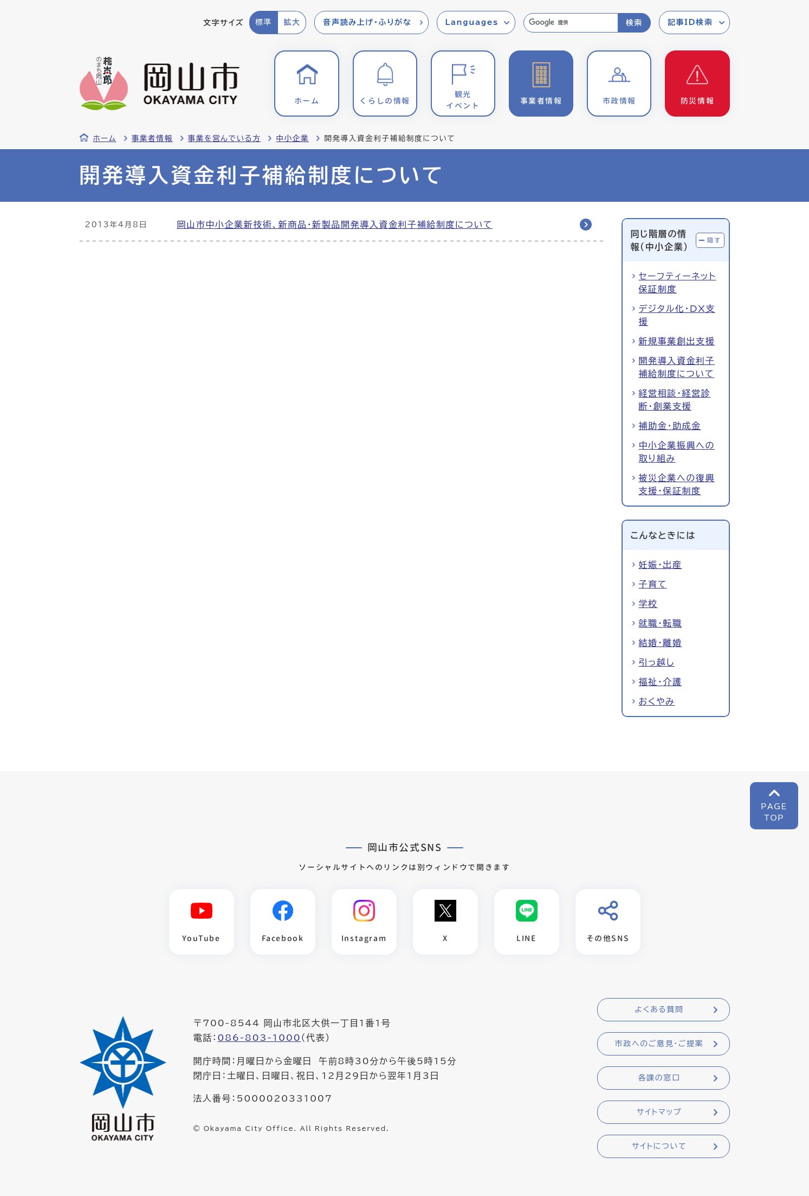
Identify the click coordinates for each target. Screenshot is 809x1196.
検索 (634, 23)
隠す (714, 240)
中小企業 (292, 138)
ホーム (105, 138)
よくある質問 (659, 1009)
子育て (653, 584)
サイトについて (659, 1146)
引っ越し (657, 662)
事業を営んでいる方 (224, 138)
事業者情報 (152, 138)
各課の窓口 (659, 1078)
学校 (648, 603)
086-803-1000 (259, 1037)
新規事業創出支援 (677, 341)
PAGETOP (774, 812)
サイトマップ (659, 1112)
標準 (263, 22)
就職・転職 (660, 623)
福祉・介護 (660, 681)
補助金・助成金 (670, 425)
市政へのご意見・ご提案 (659, 1043)
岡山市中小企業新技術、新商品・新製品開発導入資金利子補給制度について (335, 224)
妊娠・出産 (660, 564)
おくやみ (657, 701)
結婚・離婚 (660, 642)
